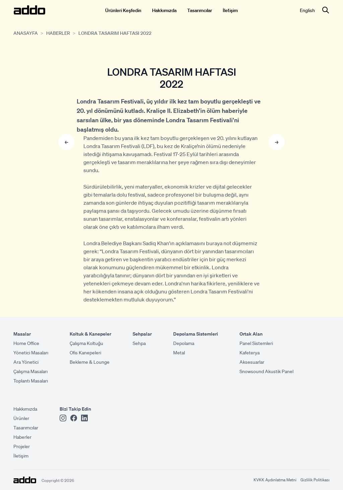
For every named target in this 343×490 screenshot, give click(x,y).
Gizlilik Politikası (315, 479)
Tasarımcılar (199, 10)
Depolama (183, 343)
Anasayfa (25, 33)
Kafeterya (249, 352)
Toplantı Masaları (30, 380)
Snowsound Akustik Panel (266, 371)
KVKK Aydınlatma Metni (275, 479)
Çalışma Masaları (30, 371)
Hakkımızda (164, 10)
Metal (179, 352)
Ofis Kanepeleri (85, 352)
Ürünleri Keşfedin (123, 10)
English (307, 10)
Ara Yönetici (26, 362)
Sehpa (139, 343)
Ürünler (21, 418)
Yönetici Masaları (30, 352)
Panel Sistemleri (256, 343)
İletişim (230, 10)
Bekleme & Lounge (90, 362)
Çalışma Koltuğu (86, 343)
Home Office (26, 343)
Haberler (58, 33)
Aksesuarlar (251, 362)
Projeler (21, 446)
